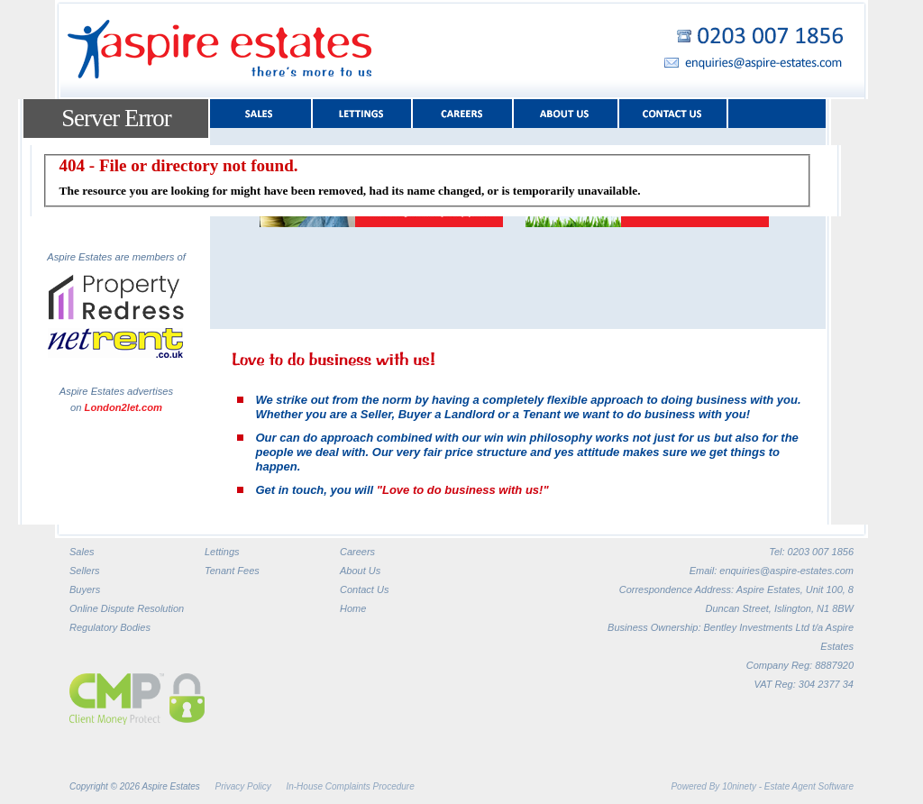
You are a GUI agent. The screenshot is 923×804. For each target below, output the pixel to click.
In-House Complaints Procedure (350, 786)
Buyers (84, 589)
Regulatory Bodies (110, 627)
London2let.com (123, 407)
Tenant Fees (232, 570)
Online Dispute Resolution (126, 608)
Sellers (84, 570)
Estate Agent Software (809, 786)
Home (353, 608)
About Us (360, 570)
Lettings (222, 551)
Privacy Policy (243, 786)
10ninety (739, 786)
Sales (82, 551)
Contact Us (364, 589)
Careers (357, 551)
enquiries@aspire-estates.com (786, 570)
